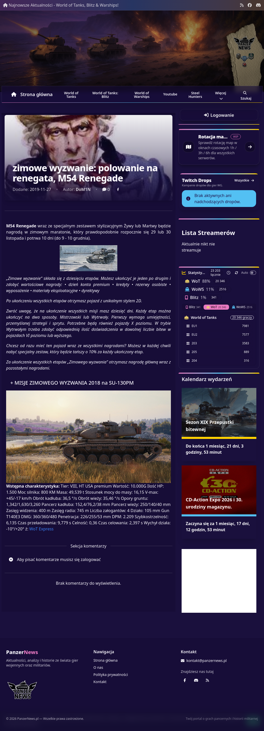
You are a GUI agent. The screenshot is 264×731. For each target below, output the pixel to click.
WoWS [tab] (242, 307)
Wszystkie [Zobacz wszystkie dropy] (244, 180)
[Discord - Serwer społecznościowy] (258, 5)
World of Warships (142, 95)
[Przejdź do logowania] (219, 115)
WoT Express (41, 529)
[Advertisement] (219, 581)
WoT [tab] (216, 307)
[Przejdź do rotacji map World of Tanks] (219, 147)
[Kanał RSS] (242, 5)
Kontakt (99, 681)
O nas (98, 667)
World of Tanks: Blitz (105, 95)
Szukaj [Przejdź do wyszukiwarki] (246, 95)
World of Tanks (71, 95)
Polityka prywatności (110, 674)
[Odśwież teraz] (236, 273)
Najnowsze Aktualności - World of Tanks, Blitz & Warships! (61, 5)
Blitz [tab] (193, 307)
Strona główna (32, 94)
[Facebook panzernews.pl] (250, 5)
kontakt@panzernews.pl (204, 660)
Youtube (170, 94)
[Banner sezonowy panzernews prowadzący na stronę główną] (132, 51)
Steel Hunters (195, 95)
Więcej (221, 95)
